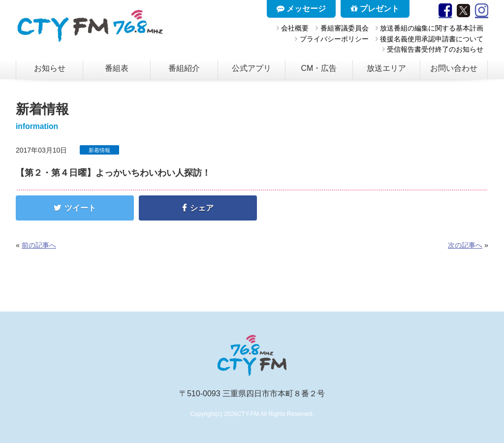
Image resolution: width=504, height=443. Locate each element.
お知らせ (49, 68)
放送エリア (386, 68)
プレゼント (375, 8)
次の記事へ (465, 245)
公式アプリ (251, 68)
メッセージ (301, 8)
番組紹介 (184, 68)
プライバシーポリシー (334, 39)
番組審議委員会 (344, 28)
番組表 (116, 68)
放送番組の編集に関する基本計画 (431, 28)
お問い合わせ (453, 68)
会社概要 (295, 28)
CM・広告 (319, 68)
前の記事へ (39, 245)
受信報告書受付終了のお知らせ (435, 49)
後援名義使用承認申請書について (431, 39)
